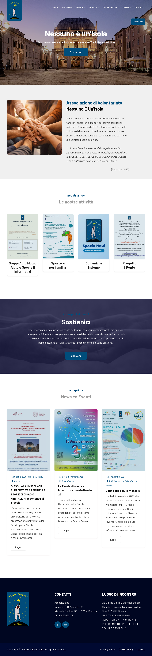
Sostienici (138, 21)
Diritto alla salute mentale (123, 490)
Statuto (140, 649)
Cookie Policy (125, 649)
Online (15, 481)
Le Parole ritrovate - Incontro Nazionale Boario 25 (75, 490)
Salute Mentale (110, 7)
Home (55, 7)
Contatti (139, 7)
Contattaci (76, 53)
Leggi (18, 547)
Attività (79, 7)
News (126, 7)
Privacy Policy (107, 649)
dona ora (76, 355)
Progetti (93, 7)
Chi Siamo (67, 7)
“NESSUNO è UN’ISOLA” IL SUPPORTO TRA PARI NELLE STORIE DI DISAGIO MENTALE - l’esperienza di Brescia (28, 494)
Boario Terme (66, 481)
